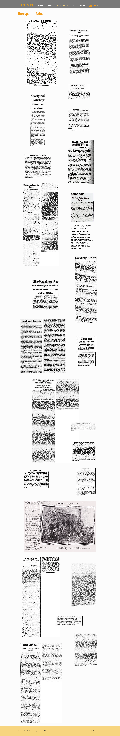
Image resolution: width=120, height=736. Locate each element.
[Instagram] (92, 732)
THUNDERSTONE (26, 5)
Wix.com (46, 731)
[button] (90, 5)
